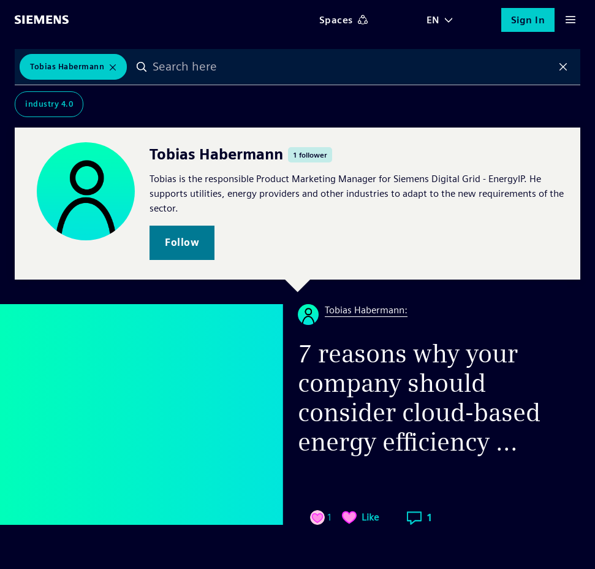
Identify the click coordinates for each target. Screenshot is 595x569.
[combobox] (352, 67)
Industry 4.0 (49, 104)
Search (141, 67)
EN (433, 20)
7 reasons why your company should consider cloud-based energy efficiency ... (419, 398)
